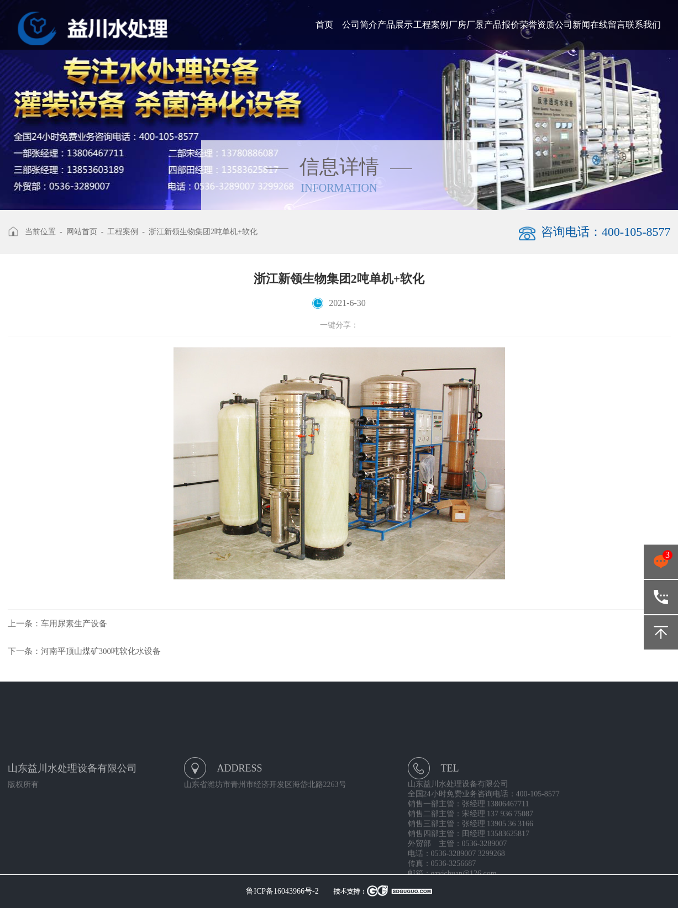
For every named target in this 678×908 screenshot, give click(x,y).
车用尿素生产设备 (57, 623)
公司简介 (359, 24)
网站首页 (81, 232)
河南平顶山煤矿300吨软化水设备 (84, 651)
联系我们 (643, 24)
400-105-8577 (661, 597)
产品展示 (395, 24)
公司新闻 (572, 24)
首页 (324, 24)
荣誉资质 (537, 24)
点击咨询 (661, 562)
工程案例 (431, 24)
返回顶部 (661, 632)
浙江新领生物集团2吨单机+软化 (203, 232)
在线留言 (608, 24)
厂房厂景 (466, 24)
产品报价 (501, 24)
